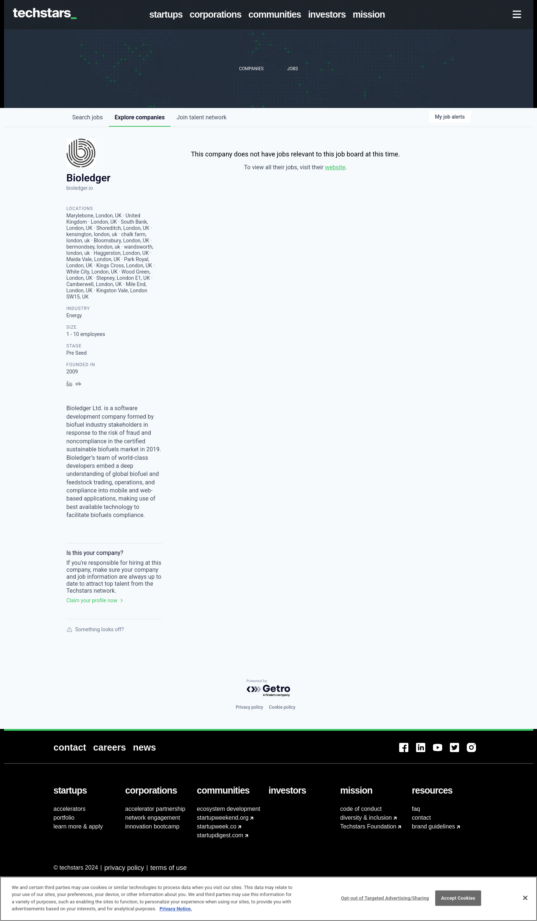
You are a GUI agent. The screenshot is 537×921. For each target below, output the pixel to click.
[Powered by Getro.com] (269, 688)
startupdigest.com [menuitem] (220, 835)
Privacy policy (249, 707)
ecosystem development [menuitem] (229, 809)
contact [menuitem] (421, 818)
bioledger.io (80, 188)
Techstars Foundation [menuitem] (368, 826)
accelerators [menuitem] (70, 809)
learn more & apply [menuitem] (78, 826)
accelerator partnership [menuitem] (155, 809)
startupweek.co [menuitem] (217, 826)
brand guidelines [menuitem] (433, 826)
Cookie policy (282, 707)
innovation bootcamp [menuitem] (152, 826)
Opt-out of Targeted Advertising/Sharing (385, 902)
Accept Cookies (458, 902)
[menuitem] (167, 14)
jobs (87, 117)
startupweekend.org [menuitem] (223, 818)
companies (140, 117)
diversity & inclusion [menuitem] (366, 818)
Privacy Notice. (176, 912)
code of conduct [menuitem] (361, 809)
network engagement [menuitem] (152, 818)
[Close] (525, 902)
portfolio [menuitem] (64, 818)
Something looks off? (95, 629)
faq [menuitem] (416, 809)
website (335, 167)
